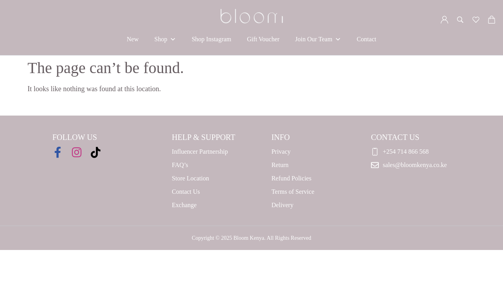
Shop (165, 39)
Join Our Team (318, 39)
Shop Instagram (211, 39)
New (133, 39)
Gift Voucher (263, 39)
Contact (366, 39)
